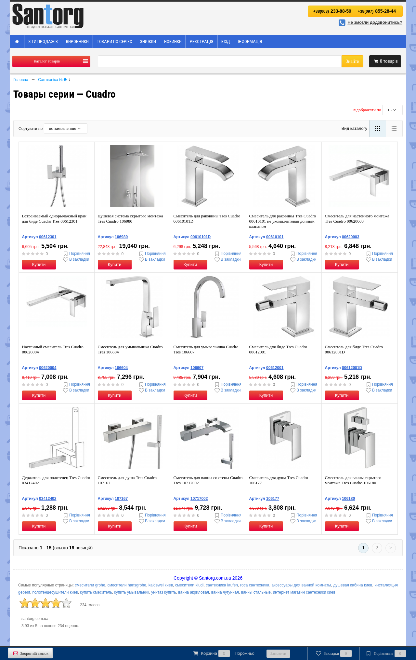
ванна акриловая (193, 592)
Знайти (352, 61)
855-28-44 (377, 11)
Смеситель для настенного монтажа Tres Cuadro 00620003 (357, 218)
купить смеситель (96, 592)
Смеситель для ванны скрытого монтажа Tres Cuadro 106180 (353, 480)
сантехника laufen (222, 585)
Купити (39, 264)
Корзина (223, 653)
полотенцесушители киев (55, 592)
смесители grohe (90, 585)
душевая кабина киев (352, 585)
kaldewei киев (161, 585)
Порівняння (76, 253)
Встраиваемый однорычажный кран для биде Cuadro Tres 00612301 (54, 218)
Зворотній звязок (30, 653)
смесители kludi (189, 585)
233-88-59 (332, 11)
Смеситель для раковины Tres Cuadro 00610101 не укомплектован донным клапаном (282, 221)
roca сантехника (254, 585)
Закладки (333, 653)
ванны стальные (256, 592)
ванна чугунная (225, 592)
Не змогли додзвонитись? (369, 22)
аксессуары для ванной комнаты (301, 585)
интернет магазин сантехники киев (304, 592)
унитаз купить (163, 592)
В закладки (75, 259)
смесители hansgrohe (127, 585)
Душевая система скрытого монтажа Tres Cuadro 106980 (130, 218)
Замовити (278, 653)
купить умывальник (131, 592)
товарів (385, 61)
